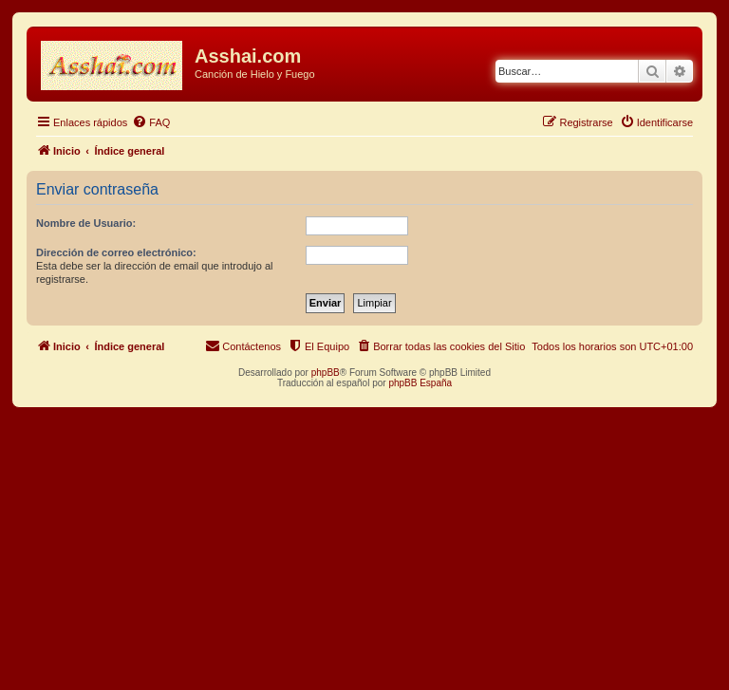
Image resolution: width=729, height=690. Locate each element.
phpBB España (420, 383)
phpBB (325, 372)
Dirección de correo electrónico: (116, 252)
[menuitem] (151, 122)
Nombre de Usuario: (86, 223)
